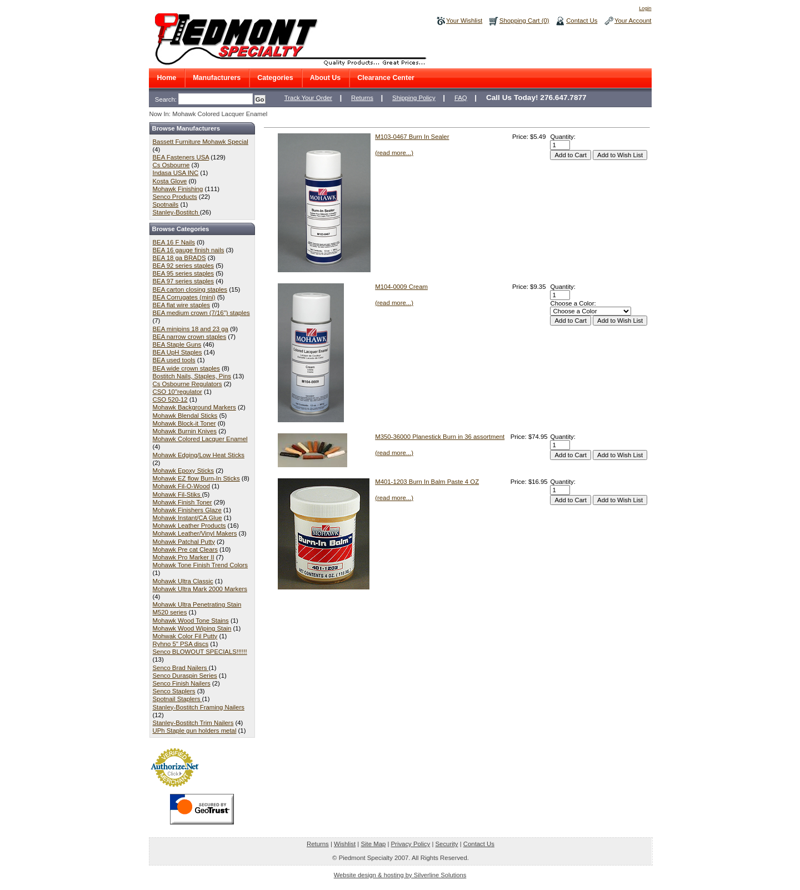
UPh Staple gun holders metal (195, 730)
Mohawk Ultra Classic (183, 581)
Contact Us (581, 20)
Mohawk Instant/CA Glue (187, 517)
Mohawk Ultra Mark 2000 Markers (200, 589)
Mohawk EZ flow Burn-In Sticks (196, 478)
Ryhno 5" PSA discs (181, 644)
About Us (325, 78)
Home (167, 78)
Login (645, 8)
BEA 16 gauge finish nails (188, 250)
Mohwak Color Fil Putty (185, 636)
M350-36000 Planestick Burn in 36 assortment (439, 436)
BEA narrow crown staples (190, 336)
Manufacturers (217, 78)
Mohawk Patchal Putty (184, 541)
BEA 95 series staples (183, 273)
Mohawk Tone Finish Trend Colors (200, 565)
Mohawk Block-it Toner (184, 423)
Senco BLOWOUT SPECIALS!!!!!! (200, 651)
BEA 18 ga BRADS (179, 257)
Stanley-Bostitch (176, 212)
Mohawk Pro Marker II (183, 557)
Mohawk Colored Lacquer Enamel (200, 439)
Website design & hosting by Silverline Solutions (400, 875)
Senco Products (175, 196)
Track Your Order (308, 97)
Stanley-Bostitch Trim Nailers (193, 722)
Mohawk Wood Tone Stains (191, 620)
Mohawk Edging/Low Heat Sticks (198, 455)
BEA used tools (174, 360)
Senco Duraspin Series (185, 675)
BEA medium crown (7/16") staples (201, 312)
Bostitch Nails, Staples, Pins (192, 376)
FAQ (460, 97)
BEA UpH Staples (177, 352)
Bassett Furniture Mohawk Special (200, 141)
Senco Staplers (174, 691)
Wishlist (345, 844)
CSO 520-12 (170, 399)
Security (447, 844)
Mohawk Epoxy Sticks (183, 470)
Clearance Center (385, 78)
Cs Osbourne (171, 165)
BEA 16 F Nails (174, 242)
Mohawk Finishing (178, 189)
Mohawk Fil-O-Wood (181, 486)
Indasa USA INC (176, 172)
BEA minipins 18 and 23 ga (190, 329)
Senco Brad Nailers (181, 667)
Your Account (633, 20)
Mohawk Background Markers (194, 407)
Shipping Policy (414, 97)
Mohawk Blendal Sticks (185, 415)
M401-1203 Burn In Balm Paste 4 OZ (427, 481)
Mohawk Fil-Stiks (177, 494)
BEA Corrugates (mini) (184, 297)
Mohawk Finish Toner (182, 502)
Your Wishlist (464, 20)
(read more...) (394, 152)
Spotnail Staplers (177, 699)
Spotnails (166, 204)
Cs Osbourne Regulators (187, 384)
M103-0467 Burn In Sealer (412, 136)
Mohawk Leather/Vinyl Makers (195, 533)
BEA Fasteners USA (181, 157)
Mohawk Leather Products (189, 525)
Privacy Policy (411, 844)
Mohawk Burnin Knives (185, 431)
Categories (275, 78)
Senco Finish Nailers (182, 683)
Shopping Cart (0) (524, 20)
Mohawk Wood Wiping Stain (192, 628)
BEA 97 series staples (183, 281)
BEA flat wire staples (182, 305)
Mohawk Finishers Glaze (187, 510)
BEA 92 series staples (183, 265)
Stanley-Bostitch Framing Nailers (198, 707)
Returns (362, 97)
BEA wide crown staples (186, 368)
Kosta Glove (170, 181)
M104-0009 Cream (401, 286)
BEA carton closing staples (190, 289)
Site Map (373, 844)
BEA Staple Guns (177, 344)
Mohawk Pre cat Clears (185, 549)
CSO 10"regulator (177, 391)
